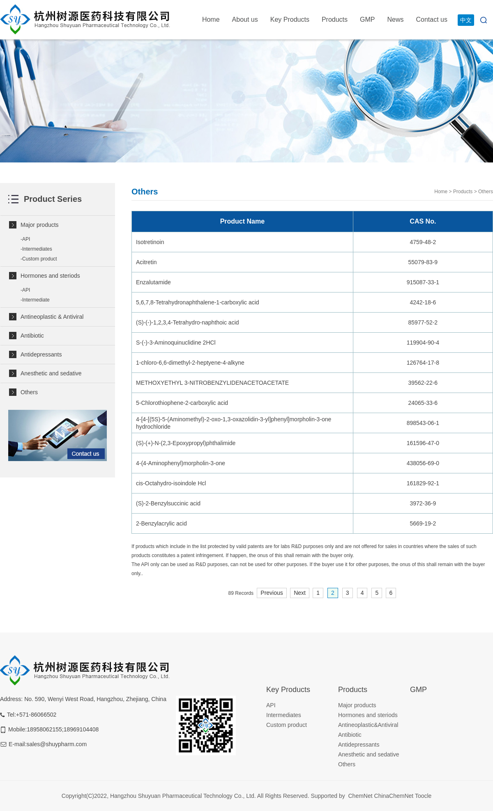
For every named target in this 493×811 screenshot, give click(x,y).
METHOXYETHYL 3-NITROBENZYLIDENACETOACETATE (212, 382)
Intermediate (36, 300)
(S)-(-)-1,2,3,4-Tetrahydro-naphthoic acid (187, 322)
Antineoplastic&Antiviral (368, 725)
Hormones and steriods (50, 275)
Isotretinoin (150, 242)
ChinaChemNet (394, 796)
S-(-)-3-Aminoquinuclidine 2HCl (176, 342)
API (26, 239)
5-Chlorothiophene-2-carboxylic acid (182, 403)
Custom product (39, 259)
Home (211, 19)
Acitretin (146, 262)
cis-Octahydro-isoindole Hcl (171, 483)
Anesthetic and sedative (51, 373)
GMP (367, 19)
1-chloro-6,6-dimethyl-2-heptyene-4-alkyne (190, 362)
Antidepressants (41, 354)
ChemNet (360, 796)
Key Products (289, 19)
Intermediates (37, 249)
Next (300, 592)
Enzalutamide (153, 282)
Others (29, 392)
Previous (271, 592)
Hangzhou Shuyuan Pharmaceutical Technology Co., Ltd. (183, 796)
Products (335, 19)
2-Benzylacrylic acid (161, 523)
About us (245, 19)
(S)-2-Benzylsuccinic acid (168, 503)
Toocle (423, 796)
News (395, 19)
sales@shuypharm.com (57, 744)
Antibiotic (32, 335)
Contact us (431, 19)
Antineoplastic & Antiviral (52, 316)
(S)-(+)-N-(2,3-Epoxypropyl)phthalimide (185, 443)
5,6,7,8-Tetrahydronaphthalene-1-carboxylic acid (197, 302)
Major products (40, 225)
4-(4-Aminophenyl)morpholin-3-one (180, 463)
